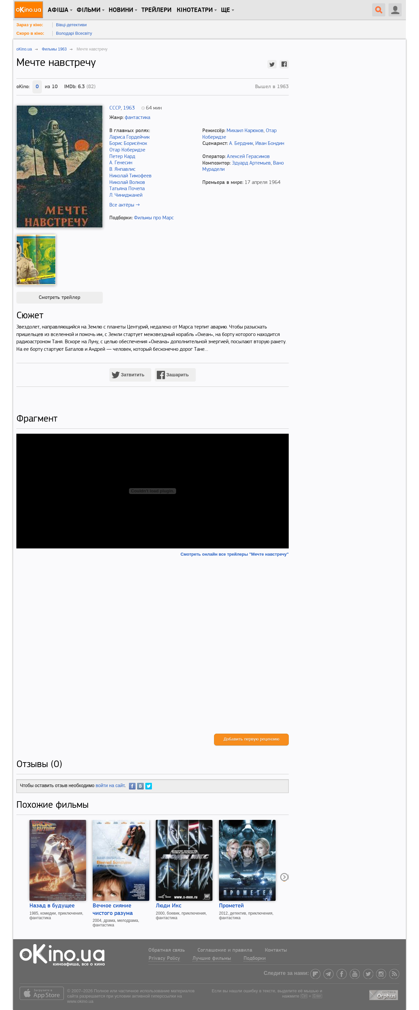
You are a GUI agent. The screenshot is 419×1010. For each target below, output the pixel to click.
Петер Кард (122, 156)
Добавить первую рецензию (251, 739)
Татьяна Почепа (127, 188)
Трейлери (156, 10)
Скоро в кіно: (30, 33)
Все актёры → (124, 205)
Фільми (88, 10)
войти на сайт (110, 785)
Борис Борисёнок (128, 143)
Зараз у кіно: (29, 24)
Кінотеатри (195, 10)
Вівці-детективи (71, 24)
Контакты (276, 950)
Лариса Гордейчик (129, 137)
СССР (115, 108)
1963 (129, 108)
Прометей (231, 906)
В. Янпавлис (122, 169)
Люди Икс (168, 906)
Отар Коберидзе (127, 150)
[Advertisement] (152, 645)
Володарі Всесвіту (74, 33)
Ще (225, 10)
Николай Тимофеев (130, 176)
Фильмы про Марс (154, 218)
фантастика (137, 117)
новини (121, 10)
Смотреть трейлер (59, 297)
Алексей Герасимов (248, 156)
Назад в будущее (52, 906)
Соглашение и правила (224, 950)
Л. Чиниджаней (125, 195)
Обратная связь (166, 950)
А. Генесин (120, 163)
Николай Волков (127, 182)
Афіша (58, 10)
